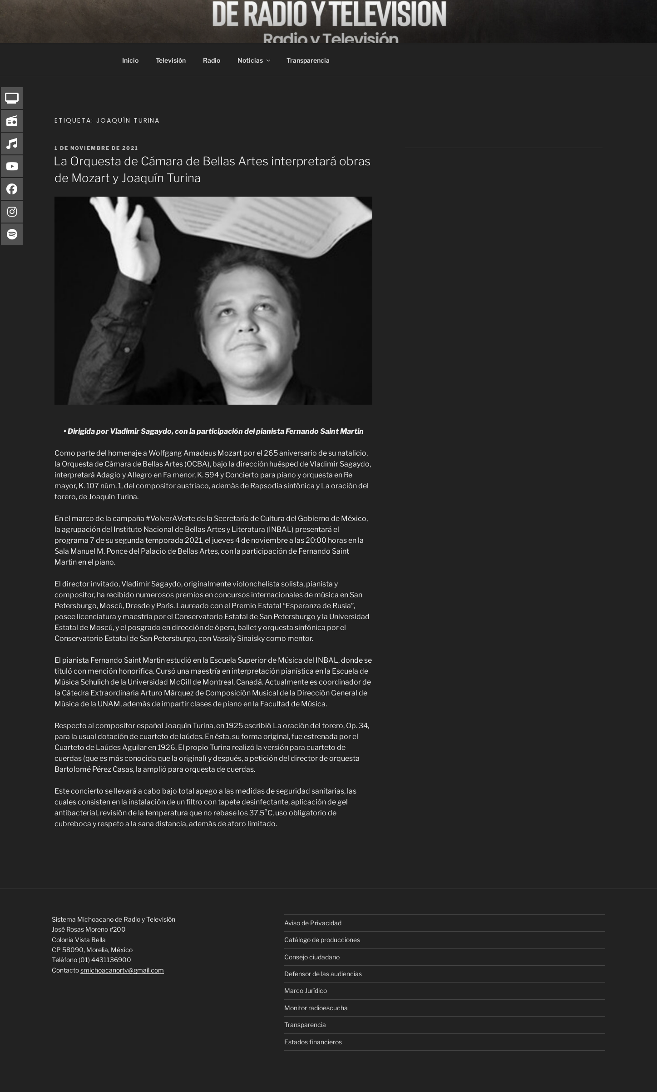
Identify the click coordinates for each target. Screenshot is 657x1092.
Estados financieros (313, 1042)
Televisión (171, 60)
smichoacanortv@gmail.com (122, 970)
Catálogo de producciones (322, 939)
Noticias (254, 60)
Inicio (130, 60)
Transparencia (308, 60)
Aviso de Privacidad (312, 923)
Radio (211, 60)
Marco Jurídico (305, 990)
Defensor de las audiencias (323, 974)
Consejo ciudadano (312, 957)
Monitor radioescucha (316, 1008)
